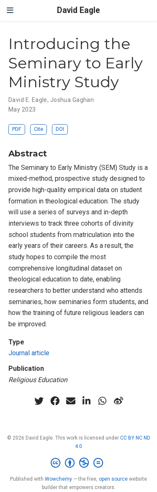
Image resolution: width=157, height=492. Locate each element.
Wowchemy (58, 479)
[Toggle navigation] (10, 10)
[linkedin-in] (86, 401)
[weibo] (118, 401)
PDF (16, 129)
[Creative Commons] (78, 463)
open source (113, 479)
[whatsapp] (102, 401)
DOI (60, 129)
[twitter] (39, 401)
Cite (38, 129)
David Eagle (78, 10)
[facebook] (55, 401)
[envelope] (70, 401)
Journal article (28, 353)
